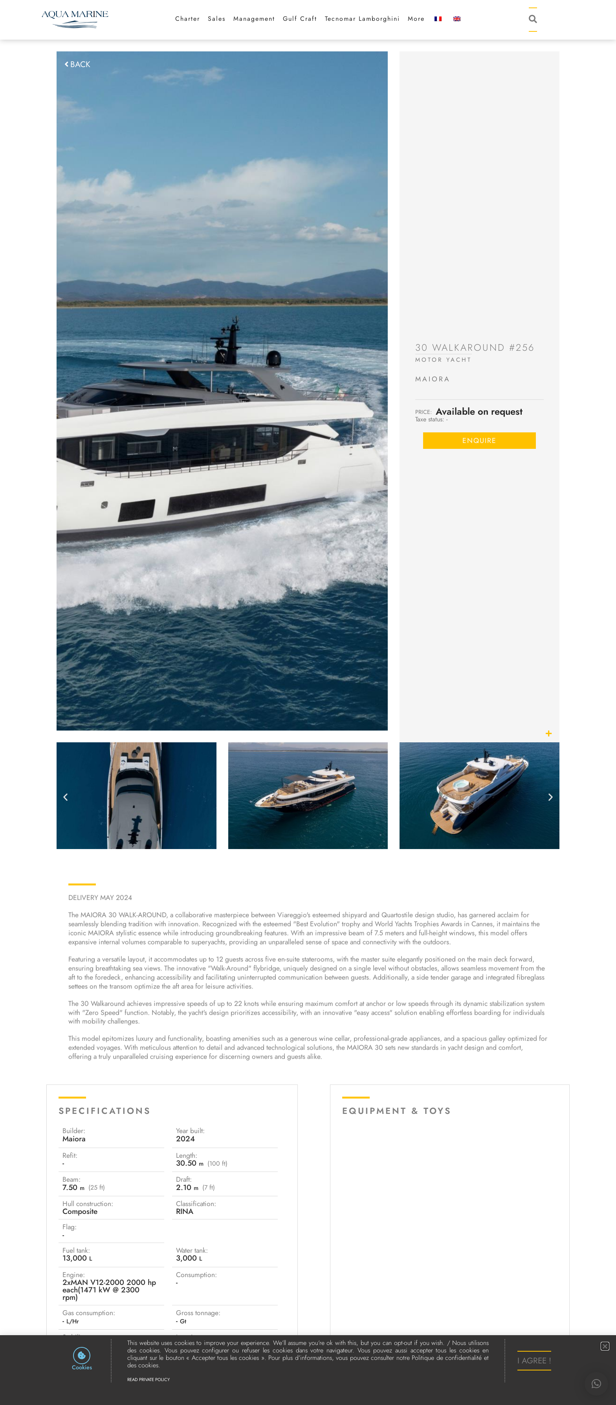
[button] (596, 1384)
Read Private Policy (148, 1380)
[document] (308, 702)
